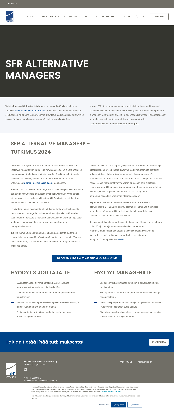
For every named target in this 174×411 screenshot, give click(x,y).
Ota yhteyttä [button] (159, 16)
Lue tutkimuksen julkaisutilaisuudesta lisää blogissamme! (87, 258)
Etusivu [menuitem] (31, 16)
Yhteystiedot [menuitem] (109, 16)
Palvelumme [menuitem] (70, 16)
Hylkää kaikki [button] (134, 405)
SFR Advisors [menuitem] (11, 4)
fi (143, 16)
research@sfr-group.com (34, 364)
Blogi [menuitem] (127, 16)
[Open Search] (137, 16)
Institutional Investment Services (30, 110)
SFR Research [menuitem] (49, 16)
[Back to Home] (21, 16)
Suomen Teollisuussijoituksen (37, 183)
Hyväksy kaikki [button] (118, 405)
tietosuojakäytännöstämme (111, 392)
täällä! (121, 239)
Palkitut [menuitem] (89, 16)
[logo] (10, 369)
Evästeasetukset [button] (103, 405)
